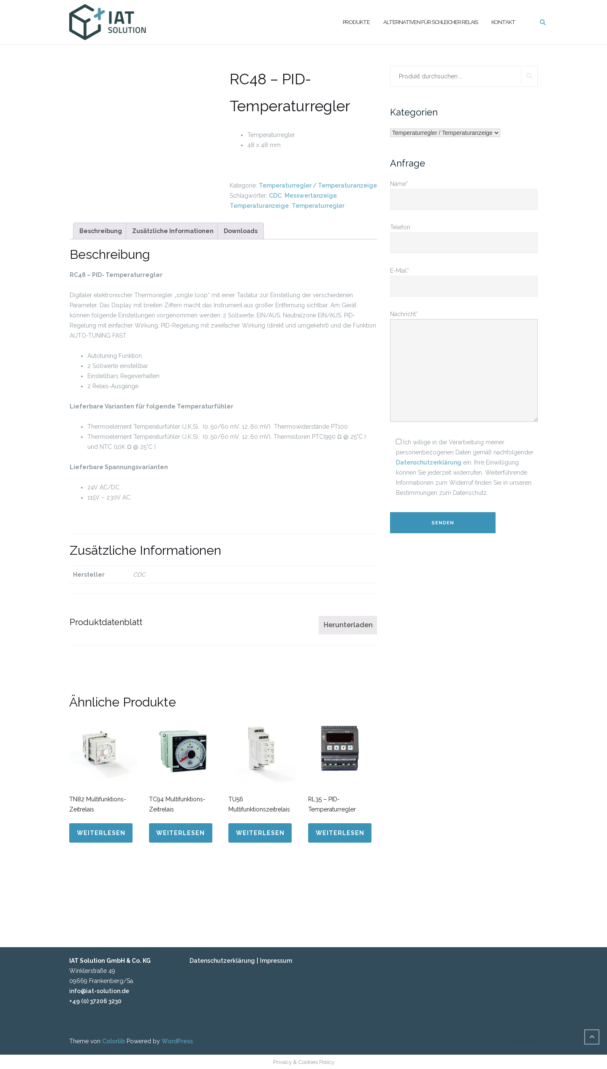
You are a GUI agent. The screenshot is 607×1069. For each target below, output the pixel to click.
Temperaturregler (318, 205)
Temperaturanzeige (259, 205)
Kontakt (503, 22)
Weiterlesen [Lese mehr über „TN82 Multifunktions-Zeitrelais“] (101, 833)
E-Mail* (464, 278)
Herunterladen (348, 625)
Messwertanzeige (311, 195)
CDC (275, 195)
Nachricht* (464, 367)
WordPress (177, 1041)
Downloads (240, 231)
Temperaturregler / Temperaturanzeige (318, 185)
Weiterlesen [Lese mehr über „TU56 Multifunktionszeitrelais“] (260, 833)
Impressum (276, 960)
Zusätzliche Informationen (173, 231)
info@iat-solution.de (99, 991)
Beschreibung (100, 231)
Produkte (356, 22)
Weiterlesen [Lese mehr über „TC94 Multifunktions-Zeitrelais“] (180, 833)
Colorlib (113, 1041)
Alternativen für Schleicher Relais (430, 22)
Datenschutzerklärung (428, 462)
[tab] (100, 231)
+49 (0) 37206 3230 (95, 1001)
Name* (464, 191)
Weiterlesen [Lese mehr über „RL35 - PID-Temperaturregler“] (340, 833)
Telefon (464, 235)
